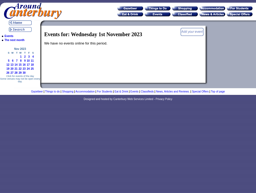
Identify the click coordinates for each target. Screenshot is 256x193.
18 (32, 64)
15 (19, 64)
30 (24, 72)
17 (28, 64)
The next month (14, 40)
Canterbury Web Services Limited (133, 99)
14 (15, 64)
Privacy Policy (164, 99)
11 (32, 60)
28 (15, 72)
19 (7, 68)
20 (11, 68)
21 (15, 68)
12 (7, 64)
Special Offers (200, 91)
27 (11, 72)
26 (7, 72)
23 (24, 68)
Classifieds (147, 91)
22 (19, 68)
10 (28, 60)
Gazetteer (37, 91)
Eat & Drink (121, 91)
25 (32, 68)
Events (9, 36)
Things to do (52, 91)
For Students (104, 91)
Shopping (67, 91)
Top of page (218, 91)
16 (24, 64)
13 (11, 64)
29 (19, 72)
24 (28, 68)
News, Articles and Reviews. (173, 91)
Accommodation (85, 91)
